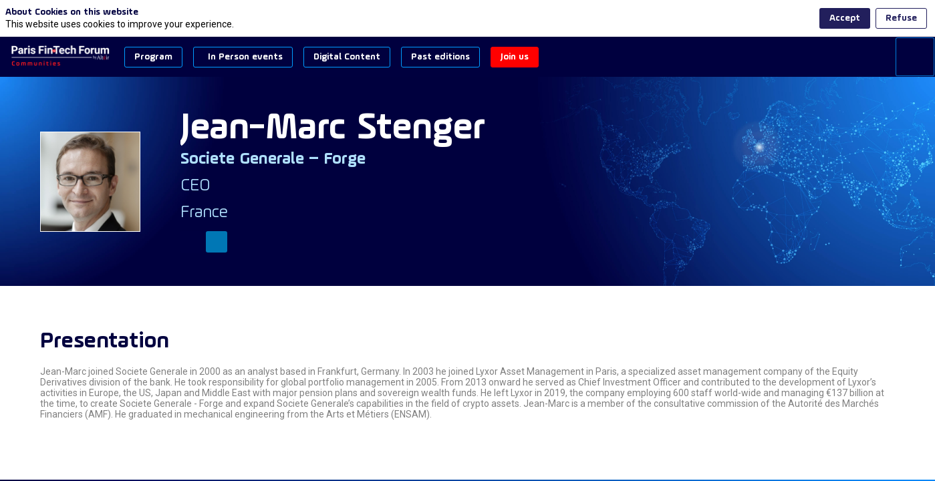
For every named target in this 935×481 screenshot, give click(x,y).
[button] (153, 57)
